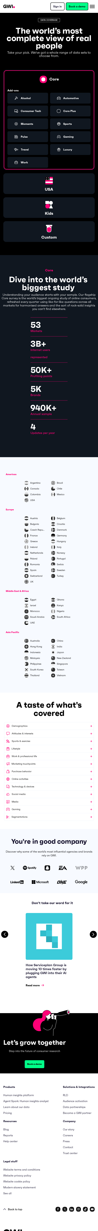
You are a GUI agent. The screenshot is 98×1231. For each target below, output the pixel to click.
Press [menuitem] (66, 1141)
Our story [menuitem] (68, 1129)
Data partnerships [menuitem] (74, 1107)
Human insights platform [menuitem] (18, 1095)
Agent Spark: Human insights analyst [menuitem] (26, 1101)
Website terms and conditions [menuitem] (21, 1169)
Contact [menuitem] (68, 1147)
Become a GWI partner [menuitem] (77, 1113)
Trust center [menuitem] (70, 1153)
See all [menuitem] (7, 1193)
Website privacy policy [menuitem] (17, 1175)
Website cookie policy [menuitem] (16, 1181)
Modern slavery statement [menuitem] (19, 1187)
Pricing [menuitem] (7, 1113)
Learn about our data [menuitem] (16, 1107)
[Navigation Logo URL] (9, 6)
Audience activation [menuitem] (75, 1101)
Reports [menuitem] (8, 1135)
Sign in (57, 6)
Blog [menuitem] (6, 1129)
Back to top (12, 1209)
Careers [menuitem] (68, 1135)
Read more (35, 985)
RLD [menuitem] (65, 1095)
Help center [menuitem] (10, 1141)
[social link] (58, 1209)
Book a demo (77, 6)
